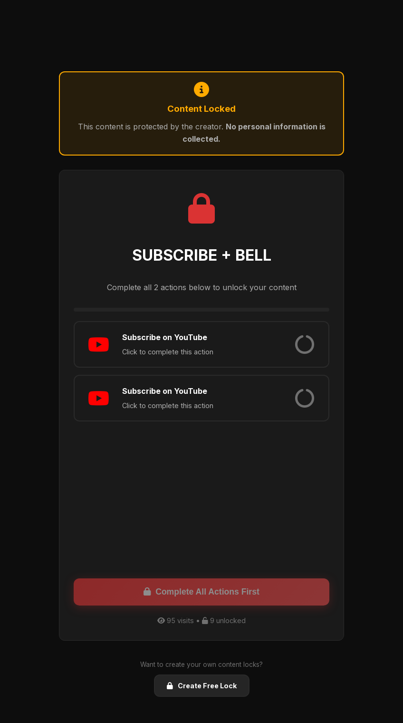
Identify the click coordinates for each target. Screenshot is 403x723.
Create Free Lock (202, 686)
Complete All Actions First (201, 591)
